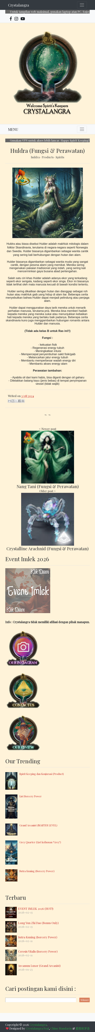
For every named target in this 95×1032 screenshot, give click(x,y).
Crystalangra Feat (37, 1028)
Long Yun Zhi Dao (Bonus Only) (38, 923)
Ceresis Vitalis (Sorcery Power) (37, 951)
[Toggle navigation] (82, 4)
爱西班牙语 (83, 1028)
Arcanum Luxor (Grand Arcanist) (39, 966)
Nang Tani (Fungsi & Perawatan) (48, 486)
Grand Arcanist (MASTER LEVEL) (38, 825)
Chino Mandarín (61, 1028)
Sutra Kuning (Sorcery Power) (36, 871)
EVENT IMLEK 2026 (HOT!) (35, 909)
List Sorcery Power (30, 796)
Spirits (60, 157)
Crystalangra (18, 5)
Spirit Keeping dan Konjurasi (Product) (41, 774)
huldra (35, 157)
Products (48, 157)
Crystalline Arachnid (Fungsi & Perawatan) (47, 548)
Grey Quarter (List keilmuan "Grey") (40, 842)
